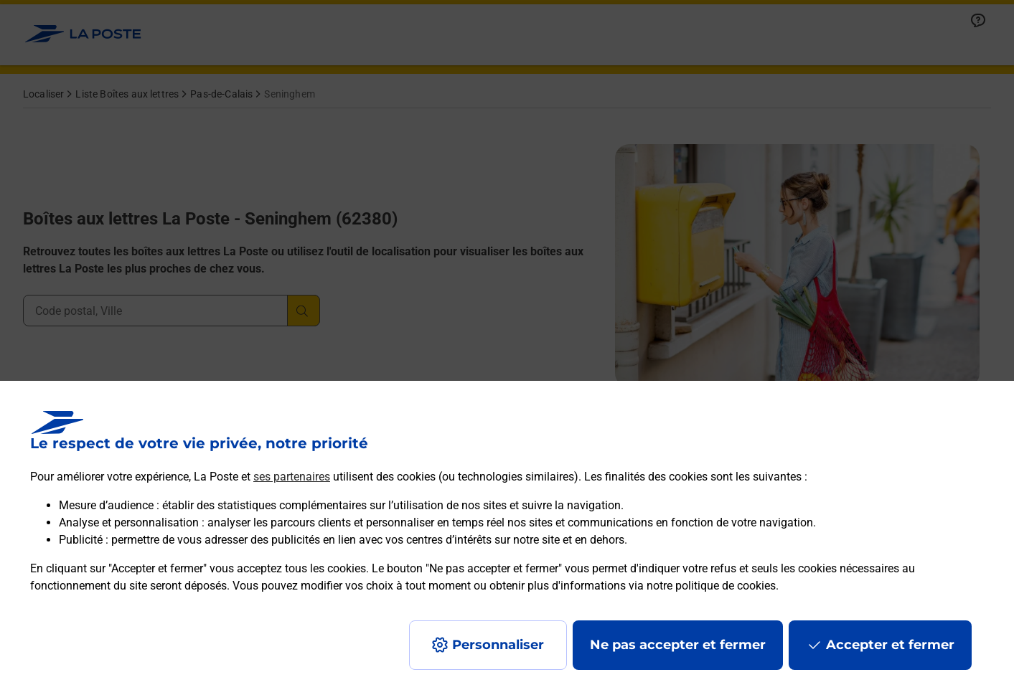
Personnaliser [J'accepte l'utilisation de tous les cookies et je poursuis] (498, 645)
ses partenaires (291, 476)
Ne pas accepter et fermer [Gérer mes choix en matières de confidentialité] (678, 645)
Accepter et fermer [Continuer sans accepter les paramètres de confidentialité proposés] (890, 645)
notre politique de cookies (711, 585)
